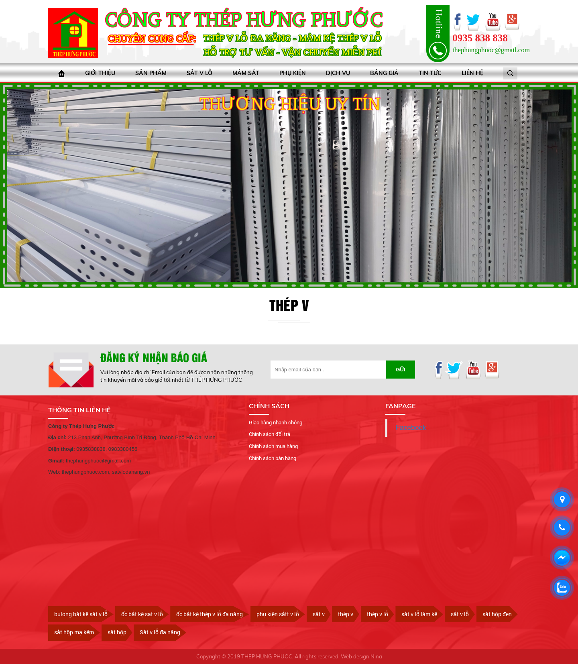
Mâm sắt (245, 73)
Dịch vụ (338, 73)
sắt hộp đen (497, 614)
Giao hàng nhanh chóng (275, 422)
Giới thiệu (100, 73)
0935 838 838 (480, 38)
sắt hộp (117, 632)
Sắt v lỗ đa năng (160, 632)
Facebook (410, 428)
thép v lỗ (377, 614)
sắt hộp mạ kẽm (74, 632)
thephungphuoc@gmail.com (491, 50)
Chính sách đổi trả (269, 434)
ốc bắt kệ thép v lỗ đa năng (209, 614)
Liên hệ (472, 73)
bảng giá (384, 73)
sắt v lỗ (460, 614)
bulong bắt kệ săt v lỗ (81, 614)
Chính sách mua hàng (273, 446)
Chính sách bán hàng (272, 458)
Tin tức (430, 73)
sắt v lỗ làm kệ (419, 614)
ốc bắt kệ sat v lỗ (142, 614)
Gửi (400, 370)
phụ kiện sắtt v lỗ (277, 614)
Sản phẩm (151, 73)
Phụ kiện (292, 73)
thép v (345, 614)
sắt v (319, 614)
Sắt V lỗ (199, 73)
